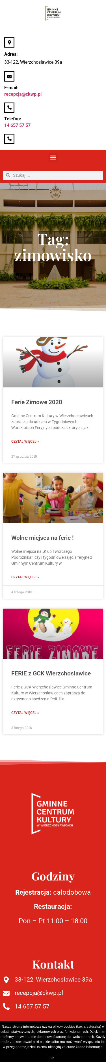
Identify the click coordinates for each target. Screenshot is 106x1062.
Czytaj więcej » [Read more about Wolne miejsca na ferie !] (25, 577)
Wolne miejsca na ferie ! (42, 537)
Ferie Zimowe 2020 (36, 402)
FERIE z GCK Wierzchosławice (51, 673)
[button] (53, 157)
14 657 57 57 (17, 125)
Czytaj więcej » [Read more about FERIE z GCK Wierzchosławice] (25, 713)
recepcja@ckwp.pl (23, 94)
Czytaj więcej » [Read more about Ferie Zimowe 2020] (25, 441)
